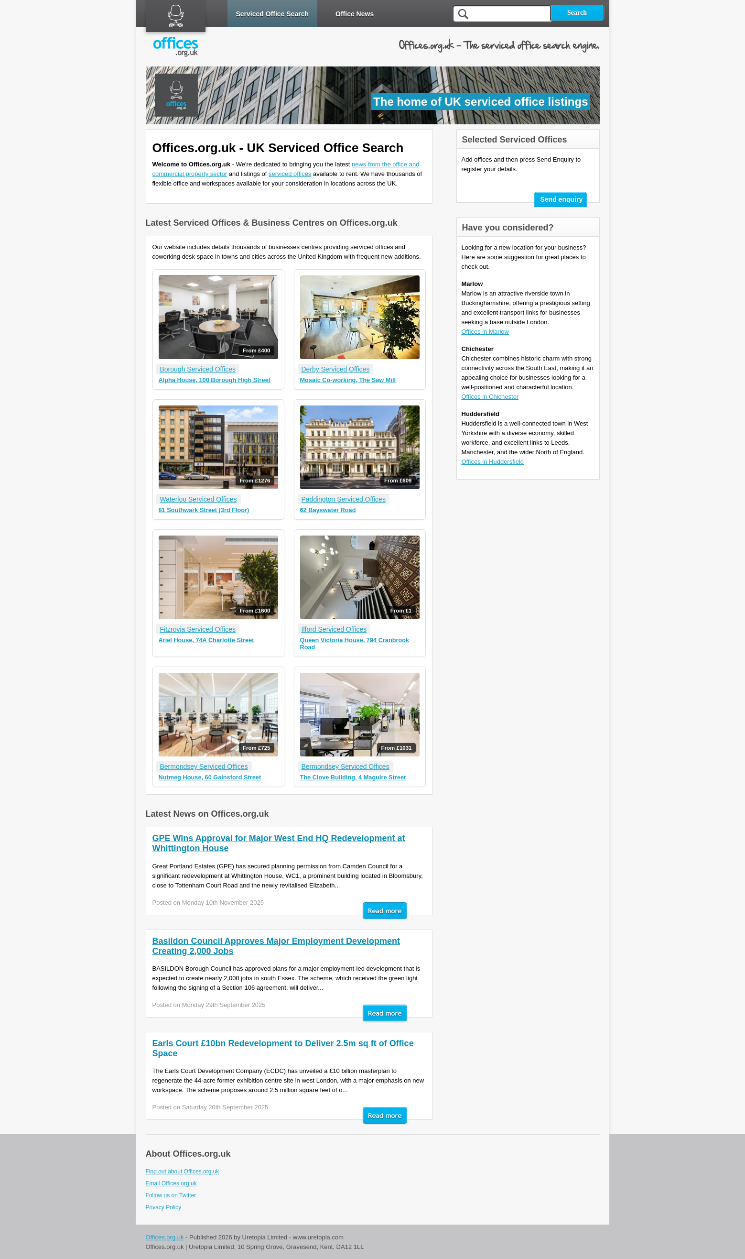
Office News (354, 14)
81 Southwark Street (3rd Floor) (204, 510)
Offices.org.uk (165, 1237)
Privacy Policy (164, 1207)
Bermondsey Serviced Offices (204, 766)
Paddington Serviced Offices (344, 499)
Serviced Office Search (272, 14)
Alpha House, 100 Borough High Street (215, 379)
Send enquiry (561, 199)
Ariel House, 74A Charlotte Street (206, 640)
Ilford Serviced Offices (334, 629)
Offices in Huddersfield (493, 461)
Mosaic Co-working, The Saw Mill (348, 379)
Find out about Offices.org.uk (182, 1171)
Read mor (385, 911)
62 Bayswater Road (328, 510)
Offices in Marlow (485, 331)
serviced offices (290, 173)
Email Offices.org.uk (171, 1183)
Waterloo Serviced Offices (198, 499)
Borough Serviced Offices (198, 369)
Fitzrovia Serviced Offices (198, 629)
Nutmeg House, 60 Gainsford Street (210, 777)
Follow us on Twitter (171, 1195)
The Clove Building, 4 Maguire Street (353, 777)
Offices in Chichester (490, 396)
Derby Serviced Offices (336, 369)
